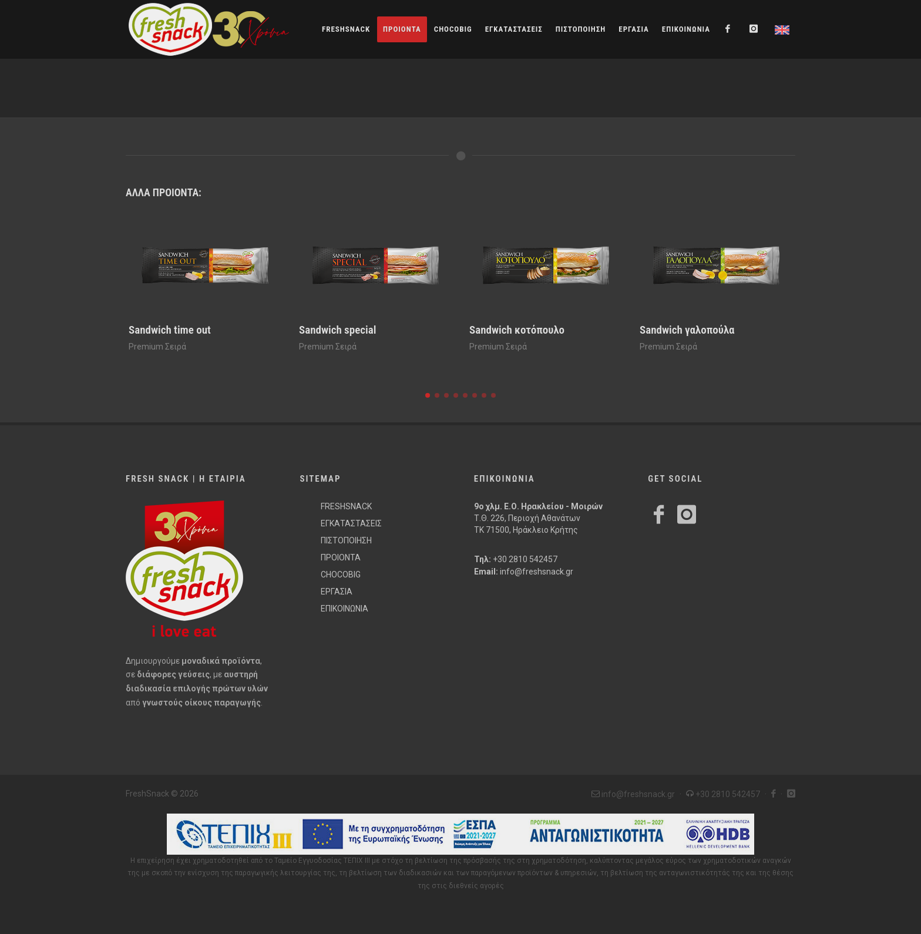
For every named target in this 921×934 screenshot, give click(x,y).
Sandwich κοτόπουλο (516, 330)
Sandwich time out (170, 330)
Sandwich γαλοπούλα (687, 330)
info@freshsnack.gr (536, 571)
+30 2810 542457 (525, 559)
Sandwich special (337, 330)
